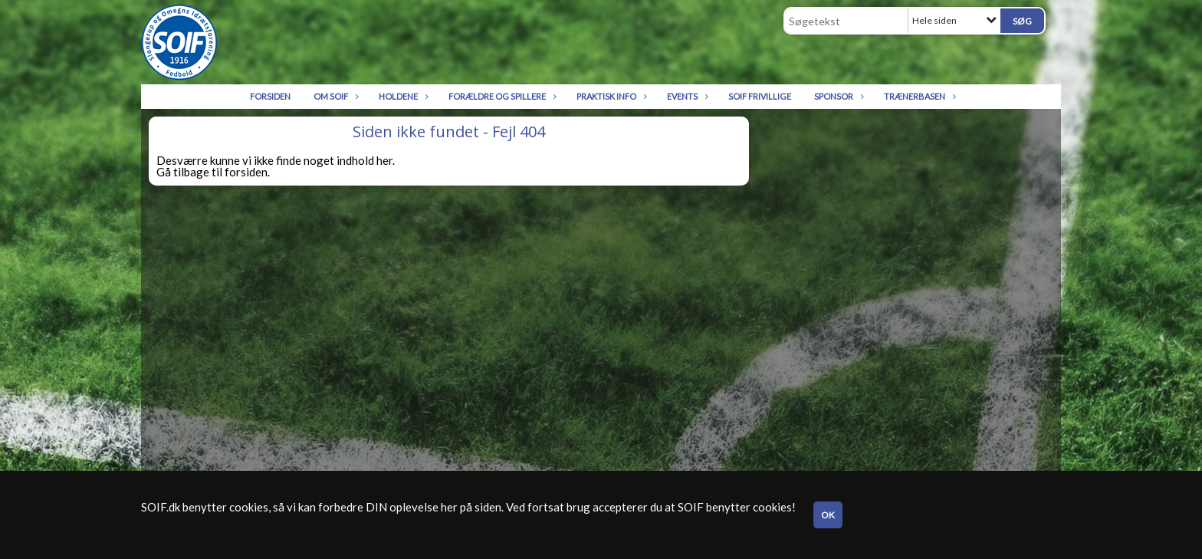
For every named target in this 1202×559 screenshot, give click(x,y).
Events (686, 96)
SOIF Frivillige (759, 96)
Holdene (402, 96)
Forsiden (270, 96)
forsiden (246, 172)
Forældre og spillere (500, 96)
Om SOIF (335, 96)
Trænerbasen (918, 96)
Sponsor (837, 96)
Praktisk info (610, 96)
